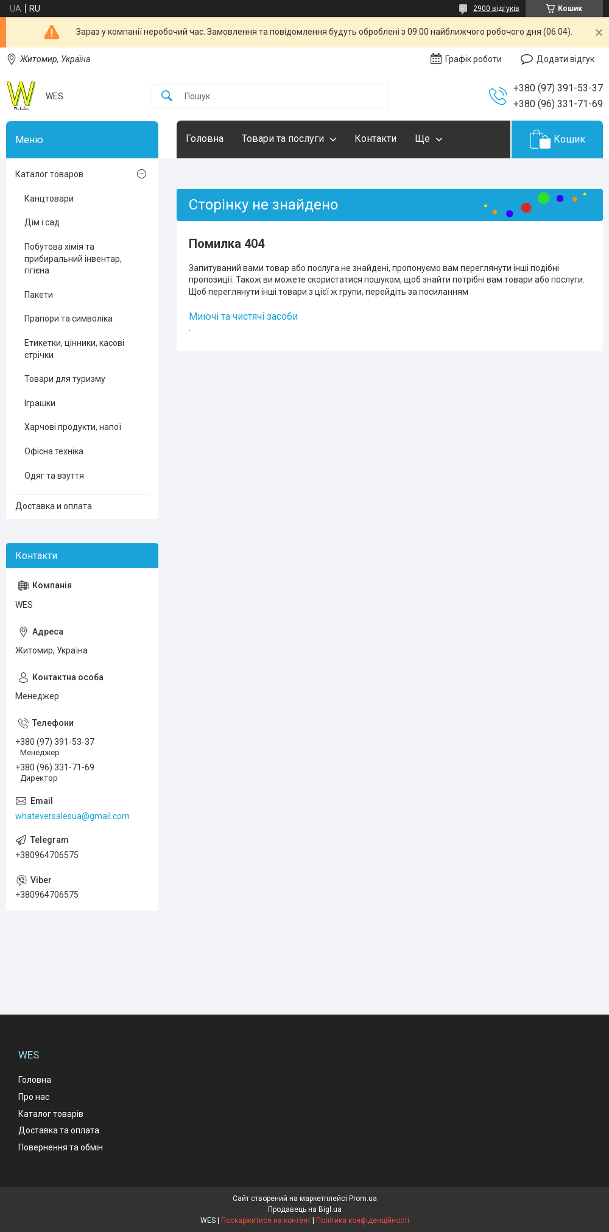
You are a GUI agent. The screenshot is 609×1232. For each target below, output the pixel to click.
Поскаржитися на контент (266, 1220)
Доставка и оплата (53, 506)
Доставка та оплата (58, 1130)
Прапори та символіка (68, 318)
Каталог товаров (49, 174)
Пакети (38, 295)
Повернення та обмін (60, 1147)
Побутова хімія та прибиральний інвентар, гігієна (73, 258)
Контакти (375, 138)
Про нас (33, 1097)
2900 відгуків (496, 8)
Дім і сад (42, 222)
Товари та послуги (283, 138)
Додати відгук (565, 59)
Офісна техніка (53, 451)
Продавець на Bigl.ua (305, 1209)
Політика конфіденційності (362, 1220)
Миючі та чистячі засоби (243, 316)
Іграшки (39, 403)
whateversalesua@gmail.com (72, 816)
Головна (205, 138)
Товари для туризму (64, 379)
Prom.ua (363, 1198)
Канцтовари (49, 198)
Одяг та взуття (54, 475)
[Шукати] (166, 96)
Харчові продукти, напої (72, 427)
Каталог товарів (50, 1114)
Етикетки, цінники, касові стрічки (74, 349)
